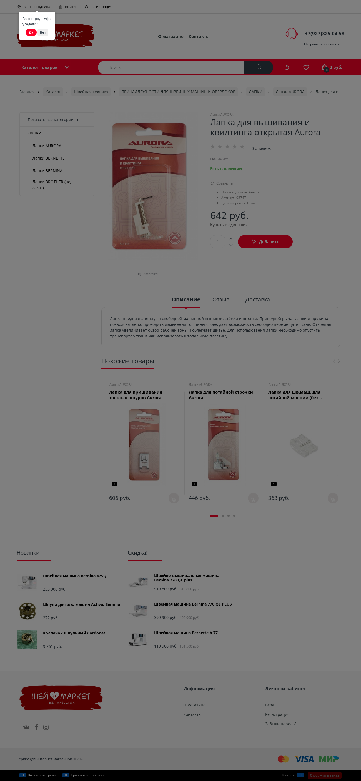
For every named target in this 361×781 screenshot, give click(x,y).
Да (31, 32)
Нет (43, 32)
